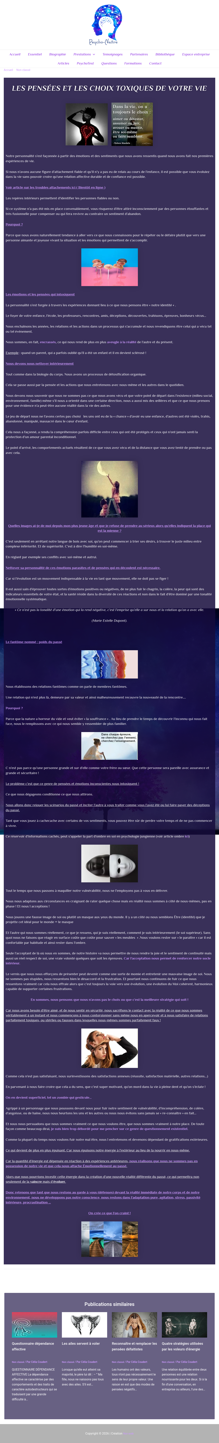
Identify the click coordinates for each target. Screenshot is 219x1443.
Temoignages (112, 55)
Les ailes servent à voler (82, 1347)
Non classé (18, 1366)
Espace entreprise (195, 55)
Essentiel (36, 55)
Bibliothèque (164, 55)
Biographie (58, 55)
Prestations (84, 55)
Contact (154, 66)
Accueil (16, 55)
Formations (132, 66)
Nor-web (128, 1433)
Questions (109, 66)
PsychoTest (85, 66)
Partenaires (138, 55)
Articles (64, 66)
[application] (93, 55)
